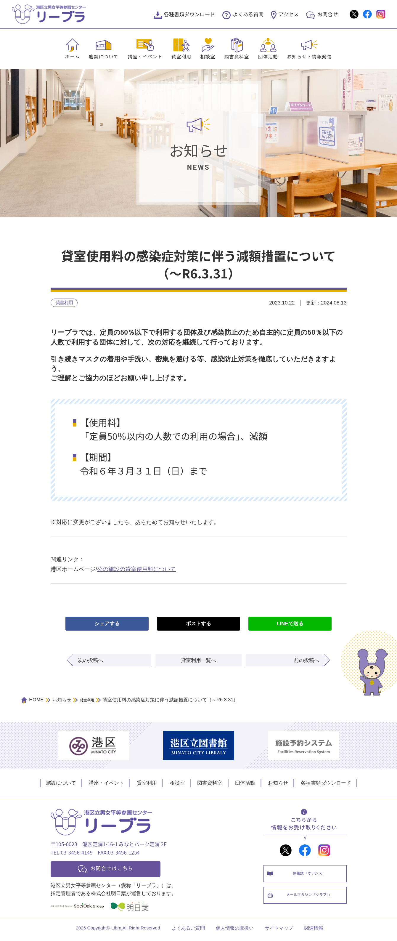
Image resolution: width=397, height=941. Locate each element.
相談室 (208, 56)
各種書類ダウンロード (189, 14)
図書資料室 (236, 56)
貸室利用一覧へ (198, 661)
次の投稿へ (90, 661)
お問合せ (327, 14)
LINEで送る (290, 624)
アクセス (289, 14)
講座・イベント (145, 56)
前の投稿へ (306, 661)
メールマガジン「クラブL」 (311, 900)
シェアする (107, 624)
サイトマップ (279, 931)
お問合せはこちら (116, 869)
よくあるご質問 (188, 931)
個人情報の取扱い (235, 931)
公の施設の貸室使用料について (136, 570)
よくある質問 (248, 14)
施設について (104, 56)
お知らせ (278, 783)
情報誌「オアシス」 (311, 875)
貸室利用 (181, 56)
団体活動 (268, 56)
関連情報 (313, 931)
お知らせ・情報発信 (309, 56)
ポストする (198, 624)
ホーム (72, 56)
